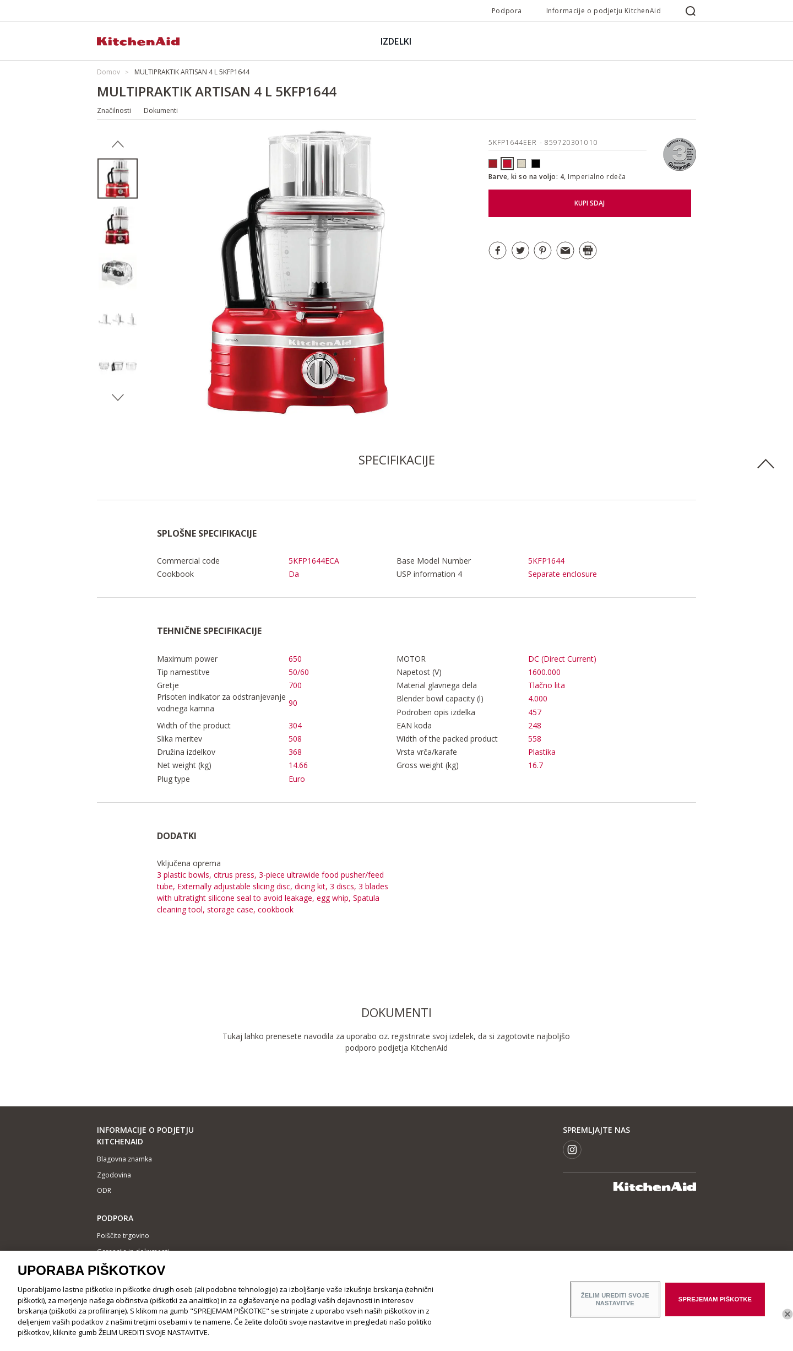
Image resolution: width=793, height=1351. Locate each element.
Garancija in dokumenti (133, 1251)
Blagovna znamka (124, 1159)
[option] (117, 178)
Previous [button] (117, 144)
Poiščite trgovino (123, 1235)
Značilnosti (114, 110)
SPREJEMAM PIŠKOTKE (715, 1306)
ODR (104, 1190)
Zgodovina (114, 1175)
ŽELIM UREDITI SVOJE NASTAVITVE (615, 1306)
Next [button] (117, 398)
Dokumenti (161, 110)
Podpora (507, 10)
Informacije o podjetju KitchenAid (603, 10)
